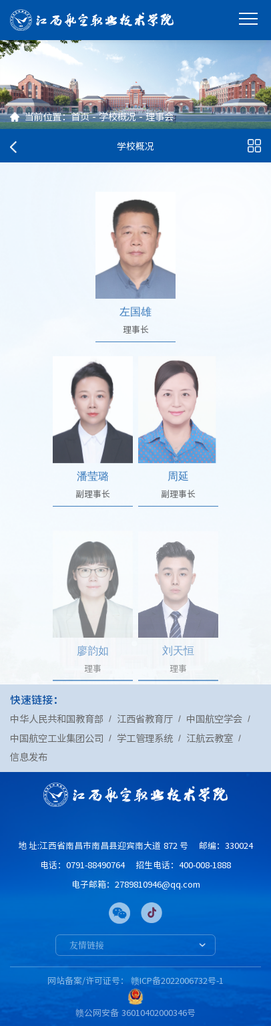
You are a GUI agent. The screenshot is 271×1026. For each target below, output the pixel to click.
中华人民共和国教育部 (56, 718)
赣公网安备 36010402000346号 (135, 1012)
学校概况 (117, 117)
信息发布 (28, 756)
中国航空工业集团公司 (56, 738)
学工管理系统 (145, 738)
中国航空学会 (214, 718)
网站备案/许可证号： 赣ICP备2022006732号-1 (135, 980)
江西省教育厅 (145, 718)
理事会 (160, 117)
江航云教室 (209, 738)
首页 (80, 117)
